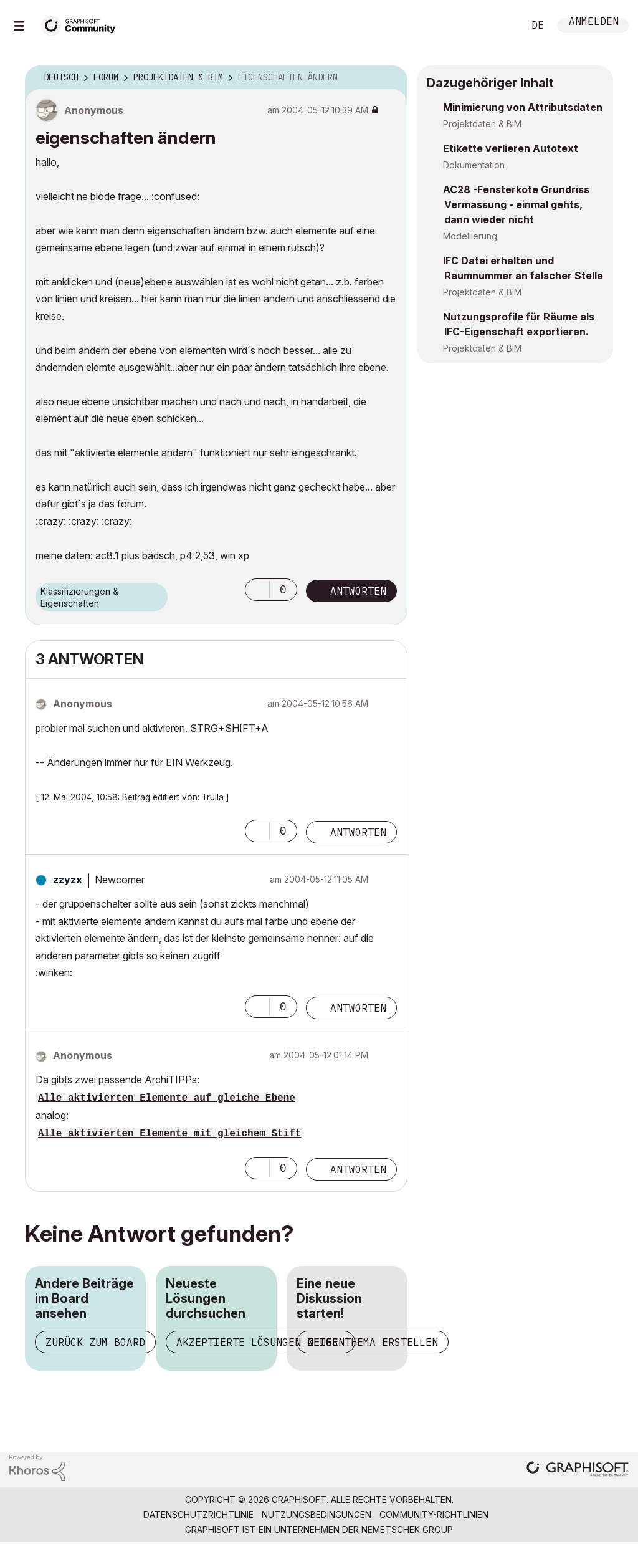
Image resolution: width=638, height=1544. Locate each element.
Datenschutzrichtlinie (198, 1514)
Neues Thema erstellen (372, 1342)
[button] (257, 589)
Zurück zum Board (95, 1342)
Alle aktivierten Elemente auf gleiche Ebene (166, 1098)
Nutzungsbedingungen (316, 1514)
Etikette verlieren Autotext (510, 148)
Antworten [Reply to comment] (358, 832)
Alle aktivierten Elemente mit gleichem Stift (169, 1133)
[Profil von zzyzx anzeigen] (67, 879)
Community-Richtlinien (433, 1514)
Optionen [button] (390, 77)
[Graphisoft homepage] (577, 1470)
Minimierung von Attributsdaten (522, 107)
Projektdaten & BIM (482, 123)
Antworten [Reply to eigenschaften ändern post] (358, 591)
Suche (500, 25)
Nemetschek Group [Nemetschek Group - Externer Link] (407, 1529)
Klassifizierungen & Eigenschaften (79, 597)
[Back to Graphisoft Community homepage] (82, 24)
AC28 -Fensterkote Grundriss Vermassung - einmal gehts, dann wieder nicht (516, 204)
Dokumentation (474, 165)
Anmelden (594, 22)
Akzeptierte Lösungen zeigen (260, 1342)
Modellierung (470, 236)
